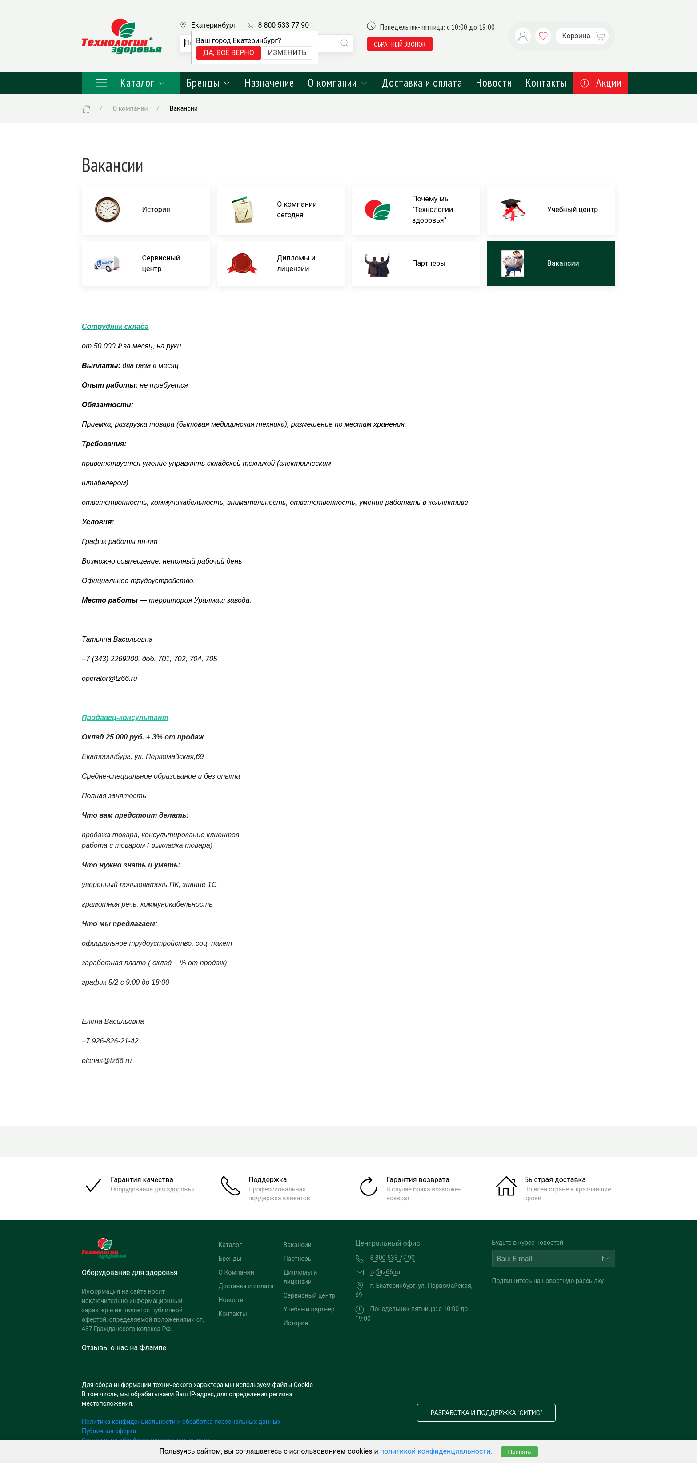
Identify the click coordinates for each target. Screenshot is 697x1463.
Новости (494, 83)
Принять (519, 1451)
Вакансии (298, 1244)
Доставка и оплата (422, 83)
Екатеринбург (213, 25)
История (296, 1323)
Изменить (287, 52)
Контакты (546, 83)
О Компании (236, 1272)
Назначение (269, 83)
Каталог (130, 83)
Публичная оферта (109, 1431)
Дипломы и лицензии (300, 1277)
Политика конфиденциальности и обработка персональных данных (181, 1421)
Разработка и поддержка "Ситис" (486, 1412)
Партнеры (298, 1258)
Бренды (208, 83)
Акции (600, 83)
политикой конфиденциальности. (436, 1451)
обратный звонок (400, 44)
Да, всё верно (228, 52)
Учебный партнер (309, 1309)
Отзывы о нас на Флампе (124, 1347)
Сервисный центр (310, 1295)
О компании (338, 83)
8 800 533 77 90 (283, 25)
